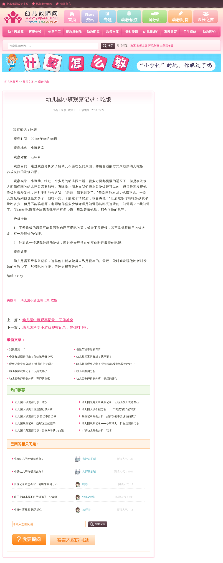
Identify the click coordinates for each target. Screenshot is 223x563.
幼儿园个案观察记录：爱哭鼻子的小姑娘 (39, 430)
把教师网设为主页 (18, 3)
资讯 (90, 19)
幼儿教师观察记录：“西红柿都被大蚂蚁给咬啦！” (105, 363)
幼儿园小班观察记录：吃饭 (31, 402)
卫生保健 (189, 32)
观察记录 (43, 81)
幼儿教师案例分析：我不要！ (94, 356)
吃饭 (54, 300)
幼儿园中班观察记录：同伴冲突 (47, 320)
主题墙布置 (166, 45)
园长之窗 (206, 19)
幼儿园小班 (28, 300)
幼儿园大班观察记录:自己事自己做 (35, 416)
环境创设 (35, 32)
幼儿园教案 (16, 32)
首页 (72, 19)
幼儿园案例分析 (85, 371)
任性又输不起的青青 (88, 349)
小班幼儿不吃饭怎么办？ (29, 458)
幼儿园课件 (151, 32)
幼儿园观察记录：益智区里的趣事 (35, 423)
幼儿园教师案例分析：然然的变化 (96, 378)
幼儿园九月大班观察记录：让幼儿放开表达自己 (110, 402)
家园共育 (170, 32)
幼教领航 (129, 19)
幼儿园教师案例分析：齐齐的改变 (29, 378)
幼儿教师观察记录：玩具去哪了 (28, 371)
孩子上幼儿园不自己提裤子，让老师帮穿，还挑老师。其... (37, 498)
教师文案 (112, 32)
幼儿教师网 (11, 81)
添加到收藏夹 (44, 3)
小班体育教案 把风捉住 (28, 509)
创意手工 (54, 32)
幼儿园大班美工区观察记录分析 (34, 409)
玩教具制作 (74, 32)
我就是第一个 (17, 349)
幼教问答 (180, 19)
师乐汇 (155, 19)
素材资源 (131, 32)
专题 (108, 19)
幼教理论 (209, 32)
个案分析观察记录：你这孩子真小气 (31, 356)
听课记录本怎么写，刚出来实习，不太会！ (37, 486)
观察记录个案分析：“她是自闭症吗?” (31, 363)
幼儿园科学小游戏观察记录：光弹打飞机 (55, 327)
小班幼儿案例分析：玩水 (97, 430)
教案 (133, 45)
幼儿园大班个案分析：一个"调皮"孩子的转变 (109, 409)
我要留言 (65, 3)
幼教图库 (93, 32)
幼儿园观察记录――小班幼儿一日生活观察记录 (110, 423)
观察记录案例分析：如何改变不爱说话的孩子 (109, 416)
